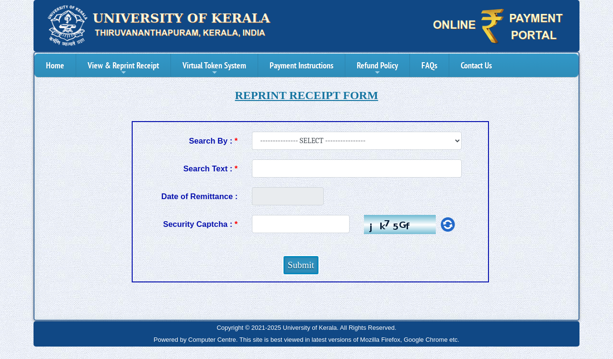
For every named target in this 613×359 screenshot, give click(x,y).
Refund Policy (377, 68)
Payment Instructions (301, 65)
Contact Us (476, 65)
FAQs (429, 65)
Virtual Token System (214, 68)
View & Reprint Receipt (123, 68)
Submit (301, 265)
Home (55, 65)
